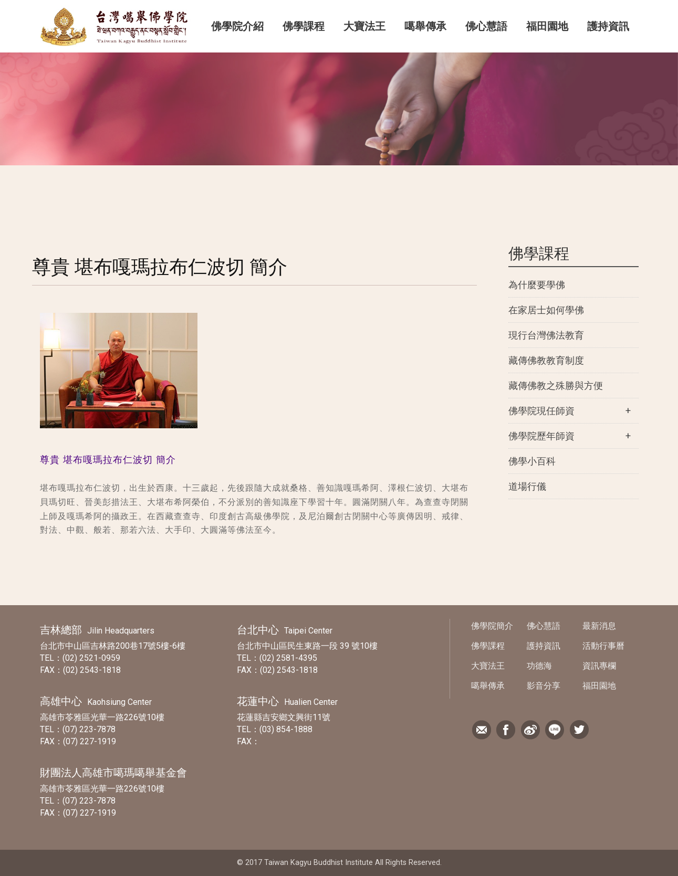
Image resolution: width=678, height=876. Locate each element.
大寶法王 (364, 26)
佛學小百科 (532, 461)
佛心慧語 (486, 26)
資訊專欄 (599, 666)
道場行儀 (527, 486)
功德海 (539, 666)
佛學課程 (304, 26)
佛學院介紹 (237, 26)
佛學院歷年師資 (541, 435)
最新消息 (599, 626)
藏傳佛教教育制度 (546, 360)
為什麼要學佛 (536, 284)
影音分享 (543, 686)
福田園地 (547, 26)
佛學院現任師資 (541, 410)
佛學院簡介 (492, 626)
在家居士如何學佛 (546, 309)
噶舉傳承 (425, 26)
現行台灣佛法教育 (546, 335)
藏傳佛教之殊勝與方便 (555, 385)
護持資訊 (608, 26)
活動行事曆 (603, 646)
